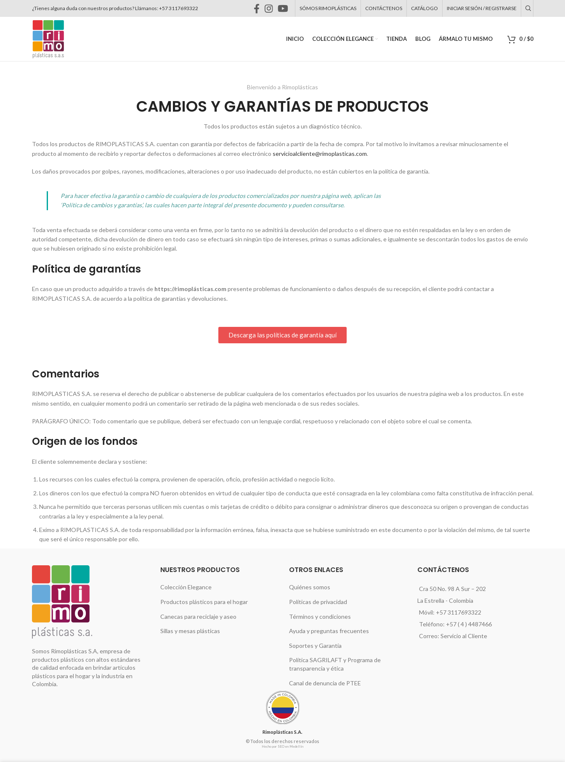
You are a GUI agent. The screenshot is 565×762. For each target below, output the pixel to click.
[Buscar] (527, 8)
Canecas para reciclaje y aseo (199, 616)
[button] (282, 335)
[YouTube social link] (266, 8)
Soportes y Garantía (315, 645)
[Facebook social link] (240, 8)
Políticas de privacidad (318, 601)
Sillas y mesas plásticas (191, 630)
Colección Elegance (186, 586)
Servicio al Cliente (464, 636)
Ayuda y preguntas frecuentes (328, 630)
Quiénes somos (309, 586)
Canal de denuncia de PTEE (326, 682)
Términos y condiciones (320, 616)
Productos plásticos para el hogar (204, 601)
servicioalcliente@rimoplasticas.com (317, 153)
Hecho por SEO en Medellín (283, 747)
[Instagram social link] (252, 8)
